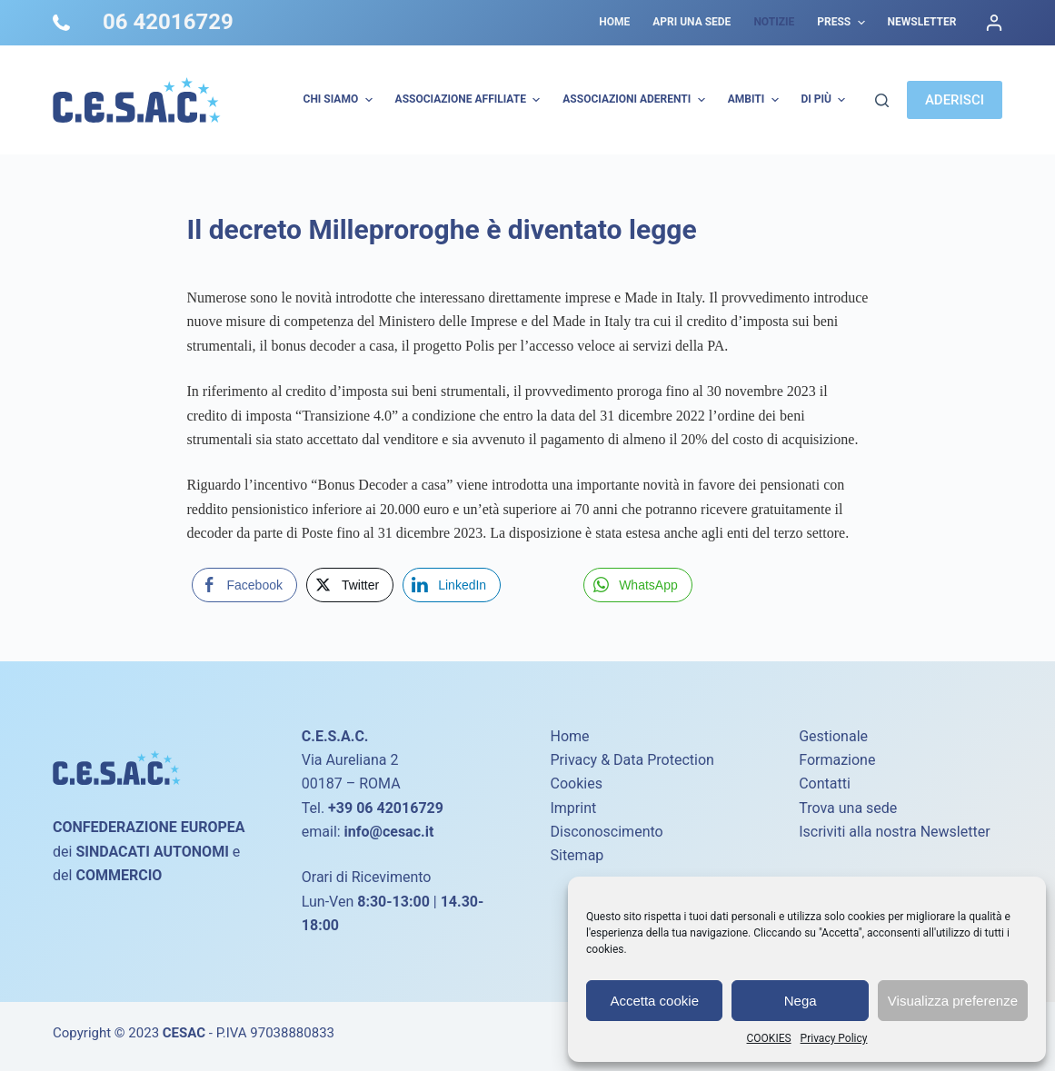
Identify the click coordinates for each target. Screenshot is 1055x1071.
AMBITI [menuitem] (755, 100)
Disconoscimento (606, 831)
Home (569, 736)
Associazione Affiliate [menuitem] (470, 100)
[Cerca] (882, 100)
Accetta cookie (654, 1000)
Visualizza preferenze (953, 1000)
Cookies (576, 783)
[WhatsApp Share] (637, 585)
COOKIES (769, 1038)
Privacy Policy (834, 1038)
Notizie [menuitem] (773, 21)
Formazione (837, 760)
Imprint (573, 808)
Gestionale (833, 736)
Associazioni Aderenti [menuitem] (635, 100)
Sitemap (576, 855)
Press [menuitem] (843, 23)
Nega (800, 1000)
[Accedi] (994, 23)
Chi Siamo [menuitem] (340, 100)
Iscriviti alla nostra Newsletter (894, 831)
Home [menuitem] (614, 21)
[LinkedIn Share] (452, 585)
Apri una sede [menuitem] (691, 21)
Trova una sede (848, 808)
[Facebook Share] (244, 585)
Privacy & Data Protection (631, 760)
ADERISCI (954, 100)
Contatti (825, 783)
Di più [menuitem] (826, 100)
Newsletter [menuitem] (922, 21)
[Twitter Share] (349, 585)
